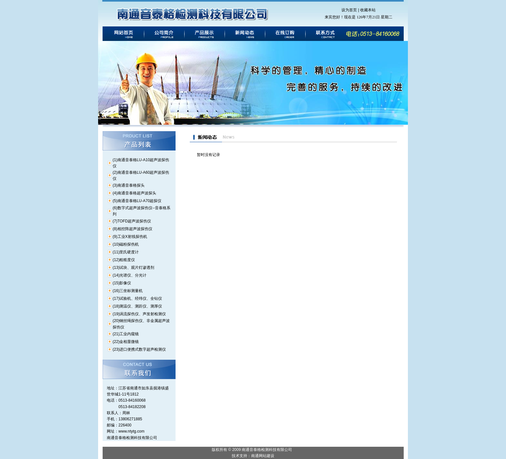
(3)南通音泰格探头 (129, 185)
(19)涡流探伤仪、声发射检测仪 (139, 314)
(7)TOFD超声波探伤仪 (132, 221)
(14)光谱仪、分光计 (130, 275)
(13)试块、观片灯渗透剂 (133, 267)
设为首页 (349, 10)
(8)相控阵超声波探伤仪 (132, 229)
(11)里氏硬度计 (126, 252)
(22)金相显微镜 (126, 341)
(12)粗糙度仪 (124, 260)
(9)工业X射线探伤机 (130, 236)
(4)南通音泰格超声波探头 (134, 193)
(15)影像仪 (122, 283)
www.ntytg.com (131, 431)
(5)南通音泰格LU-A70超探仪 (137, 201)
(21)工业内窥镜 (126, 334)
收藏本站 (368, 10)
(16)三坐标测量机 (128, 290)
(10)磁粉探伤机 (126, 244)
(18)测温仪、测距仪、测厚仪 (137, 306)
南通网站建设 (262, 456)
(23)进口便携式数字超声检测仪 (139, 349)
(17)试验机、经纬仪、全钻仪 (137, 298)
